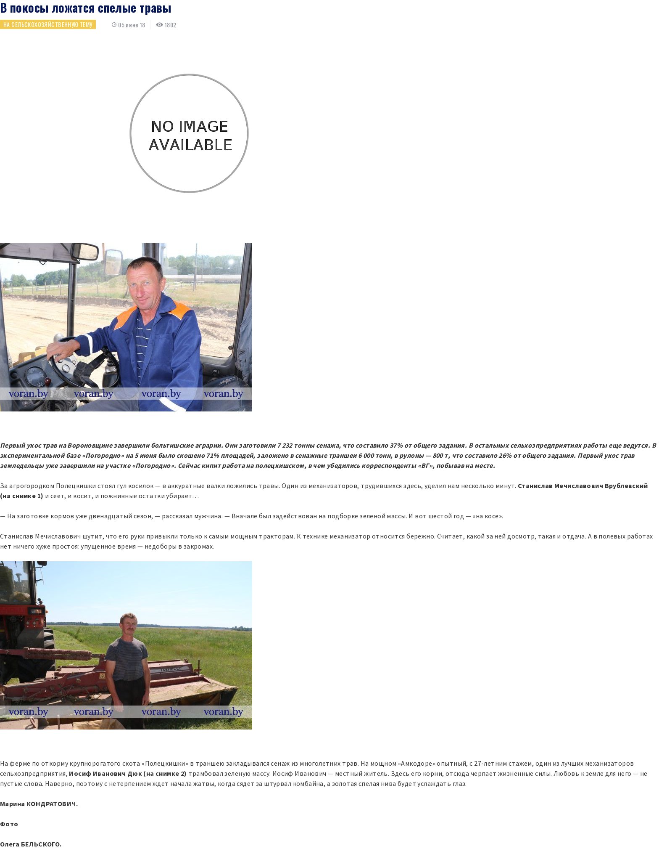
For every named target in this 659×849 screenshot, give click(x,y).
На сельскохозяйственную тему (47, 24)
